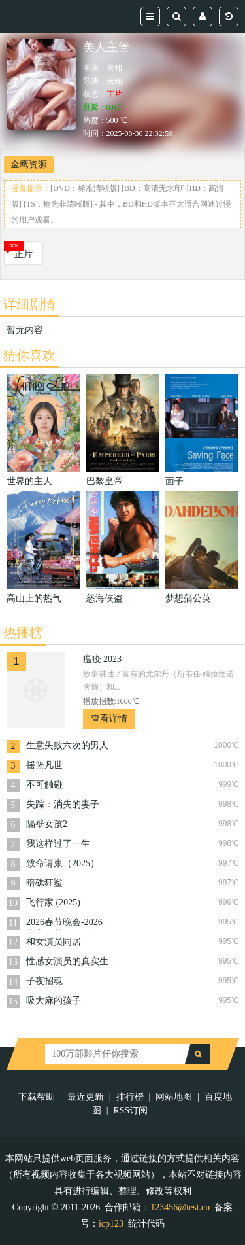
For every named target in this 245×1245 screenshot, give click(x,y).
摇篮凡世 (44, 765)
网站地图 (173, 1097)
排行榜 (130, 1097)
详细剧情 (29, 304)
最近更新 (85, 1097)
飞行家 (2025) (53, 902)
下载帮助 (36, 1097)
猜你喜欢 (29, 355)
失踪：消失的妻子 (62, 804)
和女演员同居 (53, 942)
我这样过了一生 (58, 844)
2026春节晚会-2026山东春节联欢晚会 (64, 923)
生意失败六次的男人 (67, 745)
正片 (23, 254)
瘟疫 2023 (102, 659)
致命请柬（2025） (62, 863)
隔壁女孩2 (46, 824)
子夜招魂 (44, 981)
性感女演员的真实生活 (67, 962)
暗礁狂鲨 (44, 883)
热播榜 (22, 632)
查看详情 (109, 719)
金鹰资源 (28, 164)
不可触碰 (44, 785)
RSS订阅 (130, 1110)
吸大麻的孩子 (53, 1001)
